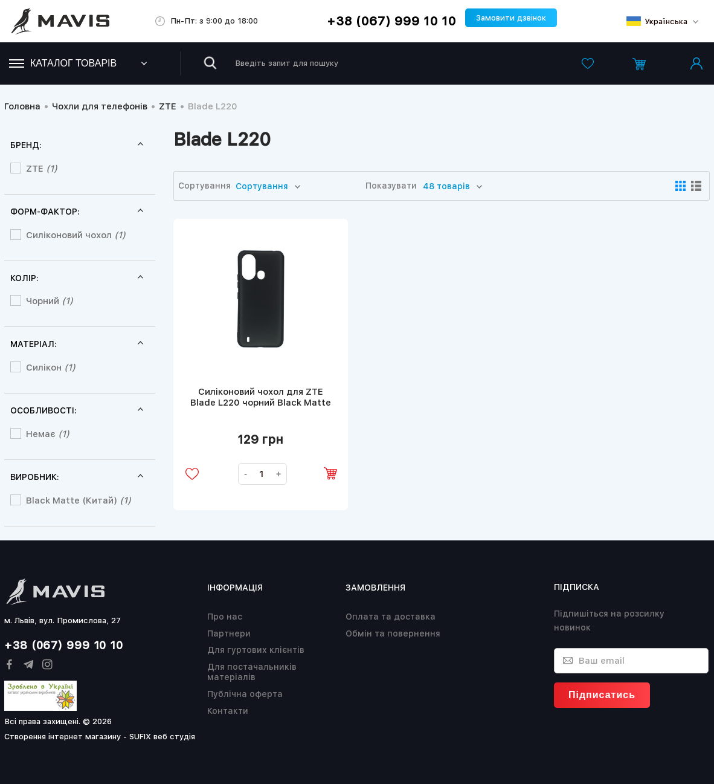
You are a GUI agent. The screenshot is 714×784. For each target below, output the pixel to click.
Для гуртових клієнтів (255, 650)
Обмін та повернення (393, 633)
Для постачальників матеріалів (252, 672)
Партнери (229, 633)
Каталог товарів (63, 63)
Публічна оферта (245, 694)
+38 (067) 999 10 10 (391, 21)
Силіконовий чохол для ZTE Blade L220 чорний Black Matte (260, 397)
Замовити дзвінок (511, 17)
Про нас (224, 616)
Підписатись (601, 695)
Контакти (227, 711)
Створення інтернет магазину (62, 736)
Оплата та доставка (391, 616)
